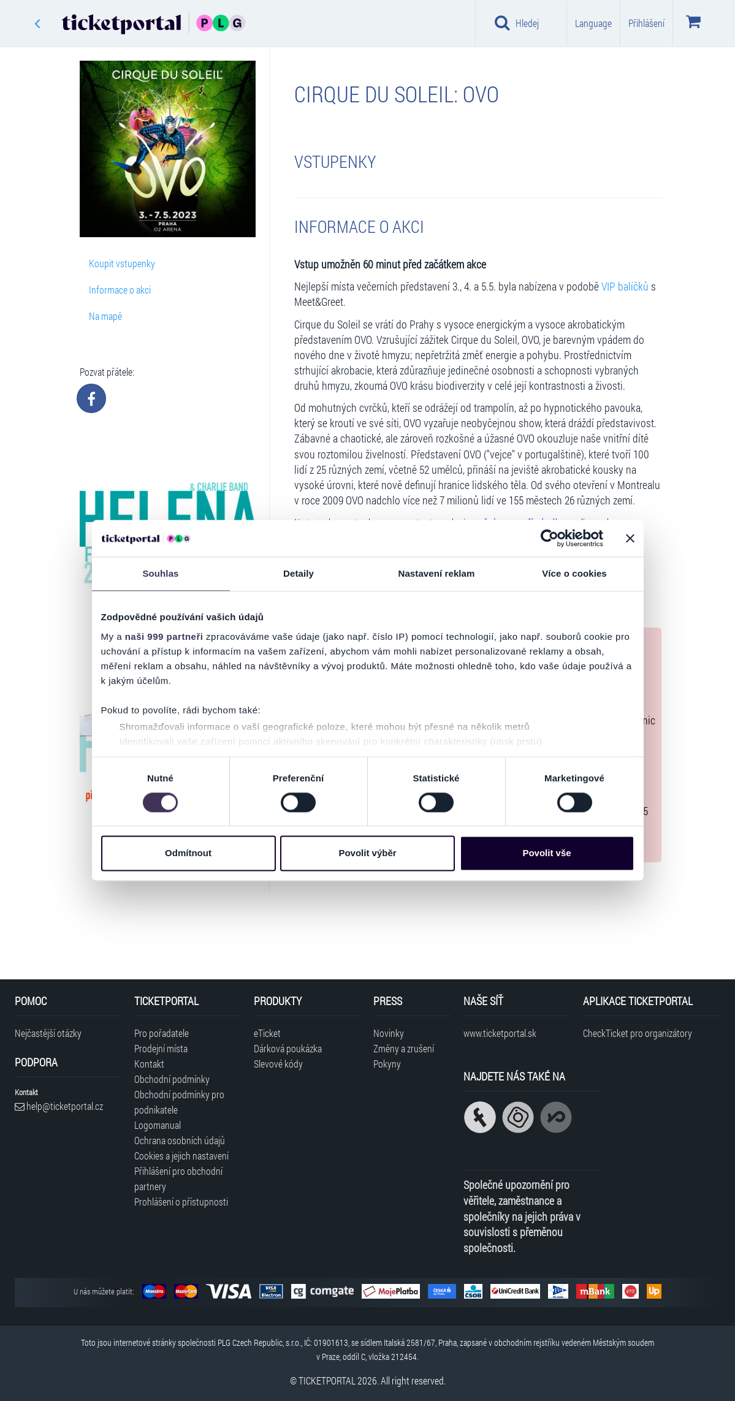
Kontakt (149, 1063)
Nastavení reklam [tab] (436, 573)
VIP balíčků (625, 286)
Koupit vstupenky (122, 263)
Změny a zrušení (403, 1048)
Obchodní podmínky (172, 1079)
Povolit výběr (367, 853)
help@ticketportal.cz (59, 1105)
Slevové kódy (278, 1063)
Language (593, 23)
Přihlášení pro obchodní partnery (178, 1178)
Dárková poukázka (288, 1048)
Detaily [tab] (298, 573)
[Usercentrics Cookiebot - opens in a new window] (549, 538)
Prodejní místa (161, 1048)
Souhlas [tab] (160, 573)
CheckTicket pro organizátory (637, 1033)
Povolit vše (546, 853)
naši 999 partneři (164, 636)
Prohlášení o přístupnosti (181, 1201)
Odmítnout (188, 853)
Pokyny (387, 1063)
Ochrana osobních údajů (179, 1140)
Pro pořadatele (161, 1033)
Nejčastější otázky (48, 1033)
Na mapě (105, 315)
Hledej (517, 23)
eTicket (267, 1033)
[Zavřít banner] (630, 538)
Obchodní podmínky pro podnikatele (179, 1102)
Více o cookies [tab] (574, 573)
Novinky (388, 1033)
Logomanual (157, 1124)
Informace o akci (120, 289)
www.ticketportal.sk (499, 1033)
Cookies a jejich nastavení (181, 1155)
